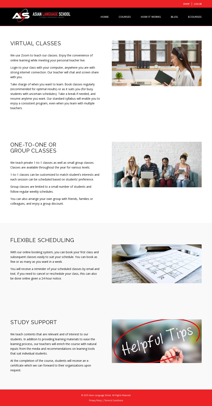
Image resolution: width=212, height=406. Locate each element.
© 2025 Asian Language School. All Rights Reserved (106, 395)
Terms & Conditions (113, 400)
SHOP (186, 3)
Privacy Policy (95, 400)
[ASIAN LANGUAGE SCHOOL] (41, 17)
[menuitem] (186, 4)
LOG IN (198, 3)
